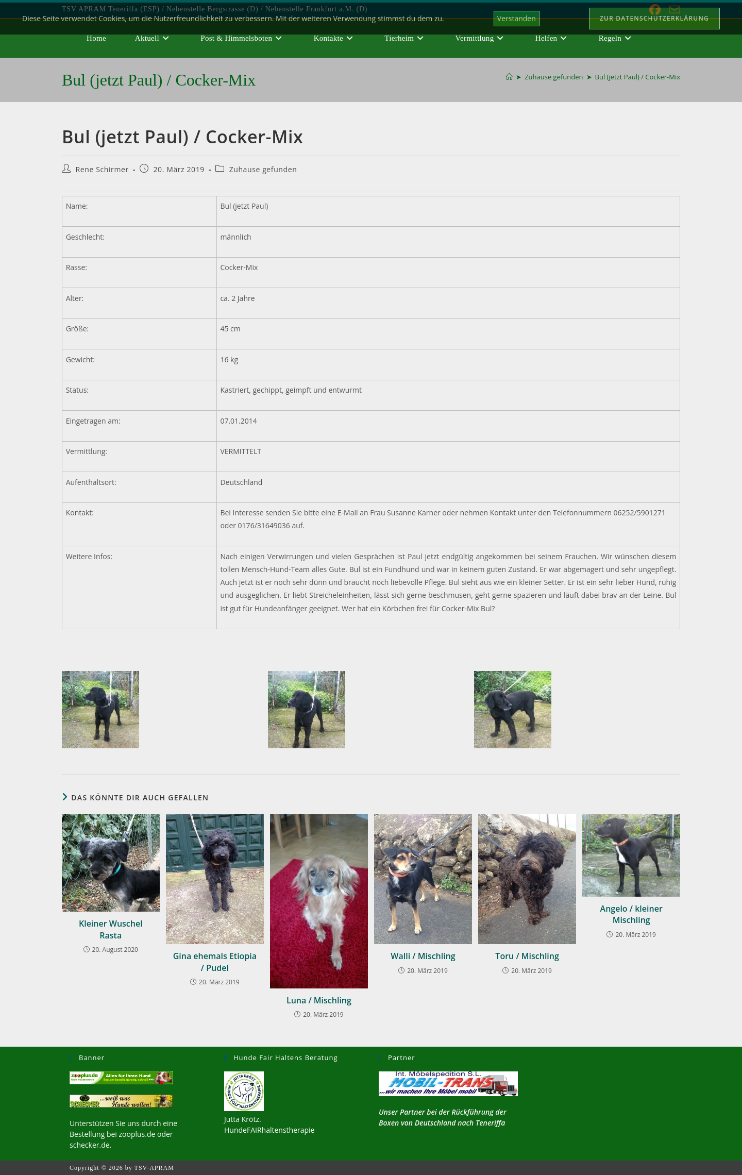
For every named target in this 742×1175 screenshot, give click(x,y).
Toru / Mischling (527, 956)
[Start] (509, 76)
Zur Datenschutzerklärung (654, 18)
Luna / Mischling (318, 1000)
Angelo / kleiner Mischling (631, 914)
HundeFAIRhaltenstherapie (269, 1130)
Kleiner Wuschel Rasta (111, 929)
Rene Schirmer (102, 169)
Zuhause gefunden (263, 169)
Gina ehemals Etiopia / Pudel (215, 961)
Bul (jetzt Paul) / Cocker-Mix (637, 76)
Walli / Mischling (423, 956)
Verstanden (516, 18)
